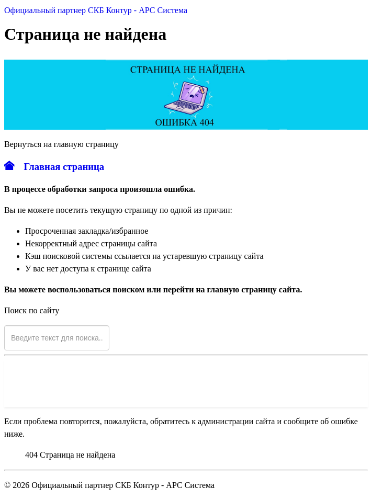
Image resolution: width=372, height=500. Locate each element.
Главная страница (54, 166)
